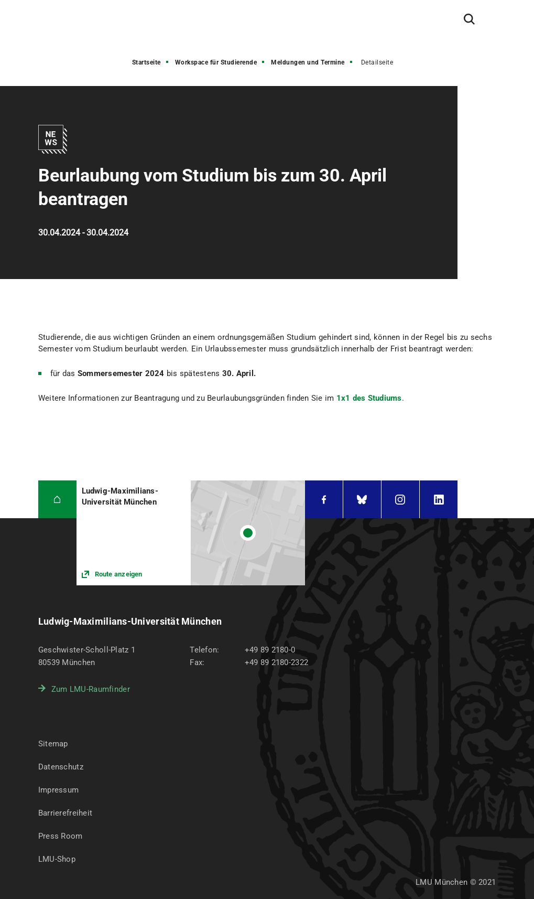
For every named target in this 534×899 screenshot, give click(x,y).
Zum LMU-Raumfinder (90, 689)
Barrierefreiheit (65, 813)
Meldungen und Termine (308, 62)
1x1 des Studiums (369, 398)
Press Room (60, 836)
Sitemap (53, 743)
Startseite (146, 62)
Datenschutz (60, 767)
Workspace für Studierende (216, 62)
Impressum (58, 790)
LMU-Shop (56, 859)
